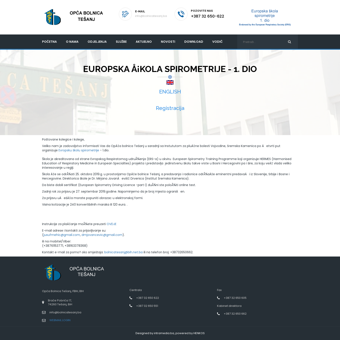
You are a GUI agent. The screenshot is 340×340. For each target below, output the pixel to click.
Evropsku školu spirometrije (79, 150)
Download (193, 41)
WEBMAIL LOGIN (59, 320)
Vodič (217, 41)
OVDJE (111, 224)
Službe (121, 41)
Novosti (168, 41)
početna (49, 41)
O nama (72, 41)
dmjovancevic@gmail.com (102, 235)
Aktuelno (144, 41)
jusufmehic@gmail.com (62, 235)
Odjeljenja (97, 41)
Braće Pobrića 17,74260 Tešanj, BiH (60, 302)
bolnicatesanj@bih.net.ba (123, 252)
